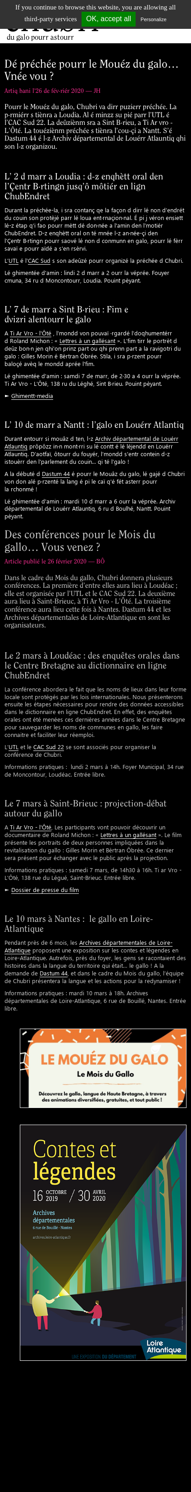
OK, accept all (108, 19)
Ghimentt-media (32, 395)
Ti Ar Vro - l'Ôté (30, 333)
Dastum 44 (56, 473)
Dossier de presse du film (45, 889)
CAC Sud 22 (48, 747)
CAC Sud (39, 260)
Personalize (153, 19)
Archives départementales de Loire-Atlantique (89, 946)
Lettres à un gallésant (87, 340)
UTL (13, 260)
